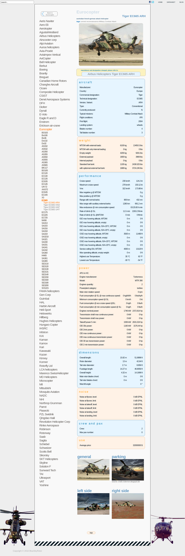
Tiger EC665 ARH (51, 203)
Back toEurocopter (50, 14)
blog (182, 2)
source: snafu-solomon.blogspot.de (126, 481)
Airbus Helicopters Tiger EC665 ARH (111, 74)
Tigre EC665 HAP (51, 207)
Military (102, 21)
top (91, 533)
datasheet (171, 2)
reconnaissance (92, 21)
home (160, 2)
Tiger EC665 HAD (51, 205)
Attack (114, 21)
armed (83, 21)
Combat (108, 21)
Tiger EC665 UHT (51, 209)
